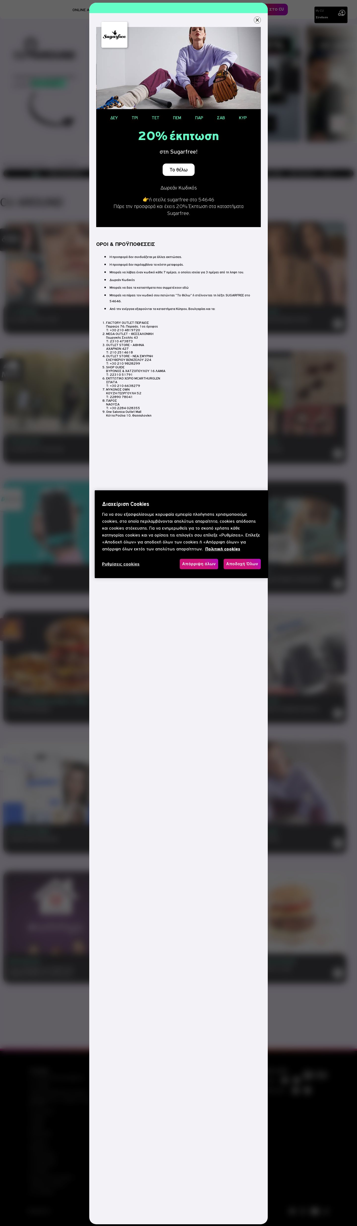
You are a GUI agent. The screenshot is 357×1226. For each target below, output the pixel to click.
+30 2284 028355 (125, 408)
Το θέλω (179, 169)
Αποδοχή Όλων (242, 564)
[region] (181, 534)
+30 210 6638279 (125, 386)
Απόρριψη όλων (199, 564)
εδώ (185, 287)
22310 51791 (121, 375)
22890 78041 (121, 397)
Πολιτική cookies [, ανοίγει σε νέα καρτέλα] (222, 549)
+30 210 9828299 (125, 363)
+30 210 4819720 (125, 330)
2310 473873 (121, 341)
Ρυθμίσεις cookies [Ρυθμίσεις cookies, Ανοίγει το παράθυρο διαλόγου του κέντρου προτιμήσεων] (121, 564)
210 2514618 (121, 352)
